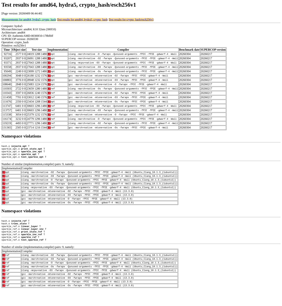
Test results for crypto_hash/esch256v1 (131, 19)
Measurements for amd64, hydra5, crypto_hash (29, 19)
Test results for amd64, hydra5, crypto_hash (82, 19)
